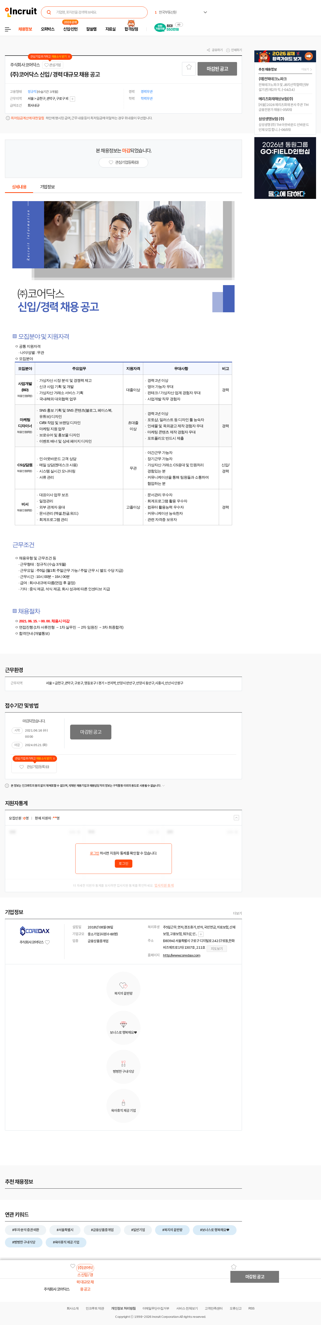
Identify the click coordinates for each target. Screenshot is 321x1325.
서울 (49, 683)
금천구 (59, 683)
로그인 (94, 853)
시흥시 (159, 683)
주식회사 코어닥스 (25, 65)
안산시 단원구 (174, 683)
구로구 (78, 683)
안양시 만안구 (126, 683)
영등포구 (90, 683)
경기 (101, 683)
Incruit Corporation (165, 1317)
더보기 (237, 913)
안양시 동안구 (145, 683)
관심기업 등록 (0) (34, 767)
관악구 (69, 683)
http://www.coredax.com (181, 955)
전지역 (111, 683)
